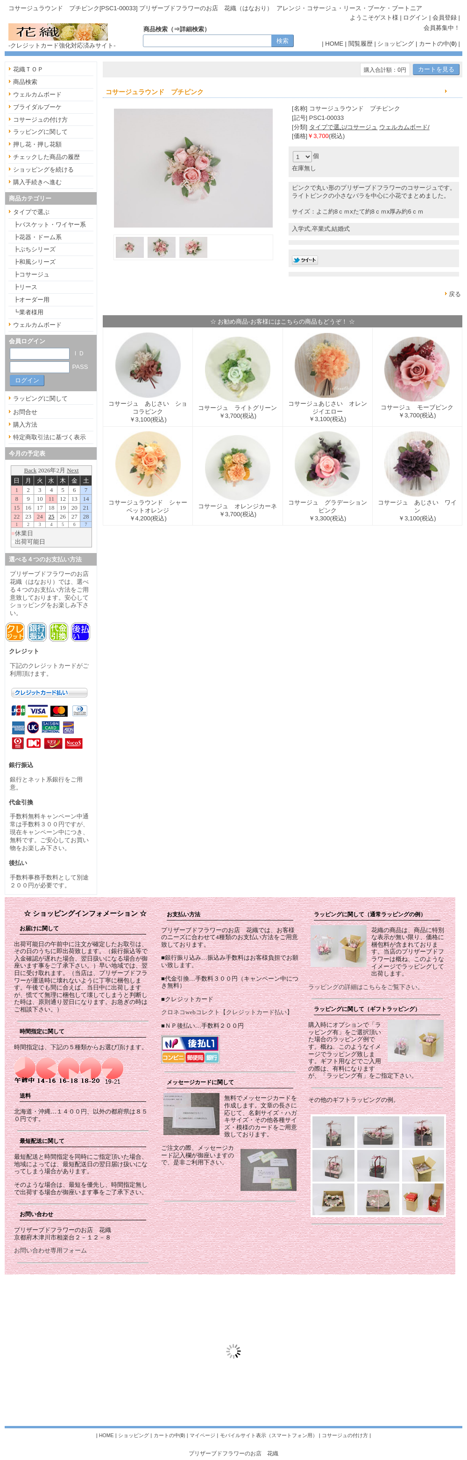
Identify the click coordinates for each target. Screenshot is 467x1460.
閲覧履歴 (360, 43)
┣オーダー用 (31, 299)
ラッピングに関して (40, 131)
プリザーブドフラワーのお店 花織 (233, 1453)
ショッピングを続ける (43, 169)
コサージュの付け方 (40, 119)
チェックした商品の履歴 (46, 156)
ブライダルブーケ (37, 107)
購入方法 (25, 424)
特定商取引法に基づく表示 (49, 437)
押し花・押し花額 (37, 144)
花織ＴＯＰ (28, 69)
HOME (334, 43)
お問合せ (25, 411)
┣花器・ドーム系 (37, 237)
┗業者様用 (28, 312)
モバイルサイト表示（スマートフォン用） (269, 1435)
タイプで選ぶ (31, 211)
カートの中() (438, 43)
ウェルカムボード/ (404, 127)
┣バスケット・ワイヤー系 (49, 224)
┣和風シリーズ (34, 261)
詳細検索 (192, 29)
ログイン (415, 17)
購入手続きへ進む (37, 182)
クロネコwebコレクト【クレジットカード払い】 (227, 1012)
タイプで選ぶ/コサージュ (343, 127)
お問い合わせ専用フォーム (50, 1250)
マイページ (202, 1435)
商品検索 (25, 81)
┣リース (25, 287)
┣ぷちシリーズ (34, 249)
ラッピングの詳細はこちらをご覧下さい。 (366, 986)
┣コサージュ (31, 274)
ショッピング (395, 43)
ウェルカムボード (37, 94)
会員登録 (444, 17)
